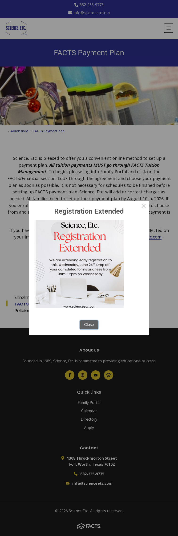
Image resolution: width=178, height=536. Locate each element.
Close (89, 325)
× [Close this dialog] (143, 206)
